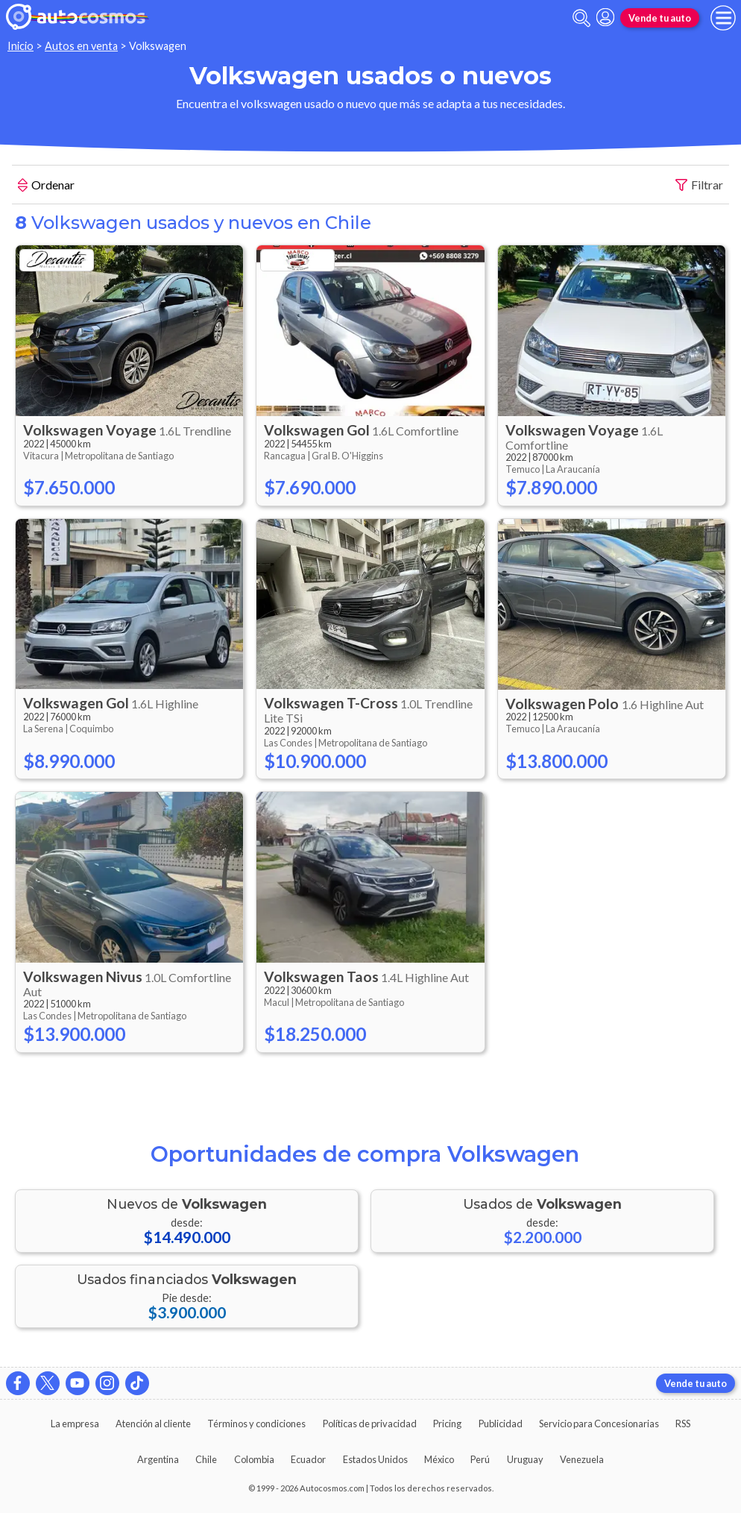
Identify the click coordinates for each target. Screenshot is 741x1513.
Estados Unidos (375, 1459)
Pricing (447, 1423)
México (439, 1459)
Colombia (254, 1459)
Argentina (158, 1459)
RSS (682, 1423)
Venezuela (582, 1459)
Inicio (20, 46)
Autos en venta (81, 46)
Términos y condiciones (256, 1423)
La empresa (75, 1423)
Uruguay (525, 1459)
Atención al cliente (153, 1423)
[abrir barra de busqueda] (581, 18)
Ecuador (308, 1459)
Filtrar (699, 185)
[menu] (723, 18)
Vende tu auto (659, 18)
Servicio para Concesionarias (599, 1423)
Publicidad (501, 1423)
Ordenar (46, 186)
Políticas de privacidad (370, 1423)
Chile (206, 1459)
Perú (480, 1459)
